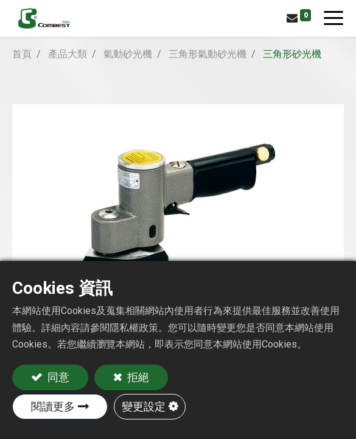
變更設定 (144, 406)
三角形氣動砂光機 (207, 54)
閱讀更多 (53, 406)
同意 (57, 377)
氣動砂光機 (127, 54)
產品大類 (67, 54)
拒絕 (137, 377)
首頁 (22, 54)
